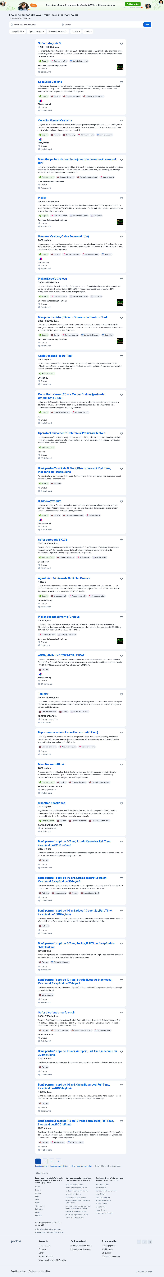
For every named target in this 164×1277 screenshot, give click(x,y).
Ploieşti (38, 1190)
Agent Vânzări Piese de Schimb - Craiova (64, 578)
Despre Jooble (44, 1245)
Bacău (37, 1203)
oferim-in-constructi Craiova (75, 1211)
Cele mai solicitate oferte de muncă (48, 1229)
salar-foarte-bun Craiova (74, 1184)
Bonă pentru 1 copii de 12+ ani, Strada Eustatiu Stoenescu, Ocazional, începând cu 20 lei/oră (75, 981)
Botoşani (38, 1215)
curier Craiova (101, 1188)
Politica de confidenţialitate (39, 1271)
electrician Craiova (102, 1184)
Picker (42, 198)
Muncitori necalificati (51, 803)
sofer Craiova (100, 1194)
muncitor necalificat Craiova (106, 1191)
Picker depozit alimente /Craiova (59, 616)
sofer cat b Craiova (103, 1197)
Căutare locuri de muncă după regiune (49, 1232)
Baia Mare (39, 1209)
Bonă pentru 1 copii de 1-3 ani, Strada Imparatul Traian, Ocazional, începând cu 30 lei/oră (72, 879)
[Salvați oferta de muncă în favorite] (121, 43)
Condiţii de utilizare (18, 1271)
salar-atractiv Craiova (73, 1194)
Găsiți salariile (107, 1249)
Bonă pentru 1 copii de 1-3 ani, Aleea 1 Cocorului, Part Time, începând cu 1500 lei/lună (75, 912)
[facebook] (139, 1242)
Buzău (37, 1212)
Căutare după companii (111, 1256)
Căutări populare (43, 1173)
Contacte (42, 1249)
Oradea (38, 1193)
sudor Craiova (101, 1207)
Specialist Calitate (50, 81)
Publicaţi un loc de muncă (80, 1249)
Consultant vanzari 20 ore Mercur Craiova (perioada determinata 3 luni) (71, 396)
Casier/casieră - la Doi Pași (55, 355)
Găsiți (147, 24)
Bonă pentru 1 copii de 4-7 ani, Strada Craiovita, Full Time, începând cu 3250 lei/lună (74, 843)
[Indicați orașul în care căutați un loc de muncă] (85, 24)
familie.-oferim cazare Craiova (76, 1188)
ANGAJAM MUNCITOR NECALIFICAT (61, 655)
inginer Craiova (101, 1210)
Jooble (150, 1271)
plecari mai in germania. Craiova (76, 1215)
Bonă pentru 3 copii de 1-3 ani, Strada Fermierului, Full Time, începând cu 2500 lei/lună (76, 1122)
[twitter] (144, 1242)
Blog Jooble (107, 1253)
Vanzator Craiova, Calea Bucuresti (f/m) (63, 236)
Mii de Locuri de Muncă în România (52, 1260)
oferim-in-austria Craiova (74, 1218)
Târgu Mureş (39, 1206)
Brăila (37, 1196)
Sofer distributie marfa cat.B (56, 1012)
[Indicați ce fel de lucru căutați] (34, 24)
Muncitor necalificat (51, 764)
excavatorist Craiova (103, 1200)
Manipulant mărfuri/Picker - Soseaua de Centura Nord (72, 317)
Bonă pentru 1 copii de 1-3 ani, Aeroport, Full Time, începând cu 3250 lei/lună (77, 1052)
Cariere (42, 1253)
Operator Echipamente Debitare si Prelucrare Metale (71, 433)
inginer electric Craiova (104, 1213)
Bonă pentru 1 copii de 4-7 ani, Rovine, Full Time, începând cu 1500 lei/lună (76, 945)
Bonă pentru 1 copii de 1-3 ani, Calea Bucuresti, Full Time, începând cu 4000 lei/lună (74, 1086)
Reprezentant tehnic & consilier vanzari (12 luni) (68, 732)
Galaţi (37, 1187)
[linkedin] (150, 1242)
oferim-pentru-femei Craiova (75, 1197)
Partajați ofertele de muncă (81, 1245)
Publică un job (133, 4)
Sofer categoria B (49, 43)
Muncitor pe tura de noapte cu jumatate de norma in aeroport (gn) (77, 160)
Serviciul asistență (46, 1256)
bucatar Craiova (101, 1204)
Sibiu (37, 1199)
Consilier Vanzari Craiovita (55, 120)
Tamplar (43, 694)
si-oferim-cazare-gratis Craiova (76, 1191)
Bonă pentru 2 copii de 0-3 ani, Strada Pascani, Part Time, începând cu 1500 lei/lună (74, 469)
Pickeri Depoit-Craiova (52, 278)
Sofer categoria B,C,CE (52, 539)
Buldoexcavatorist (49, 501)
